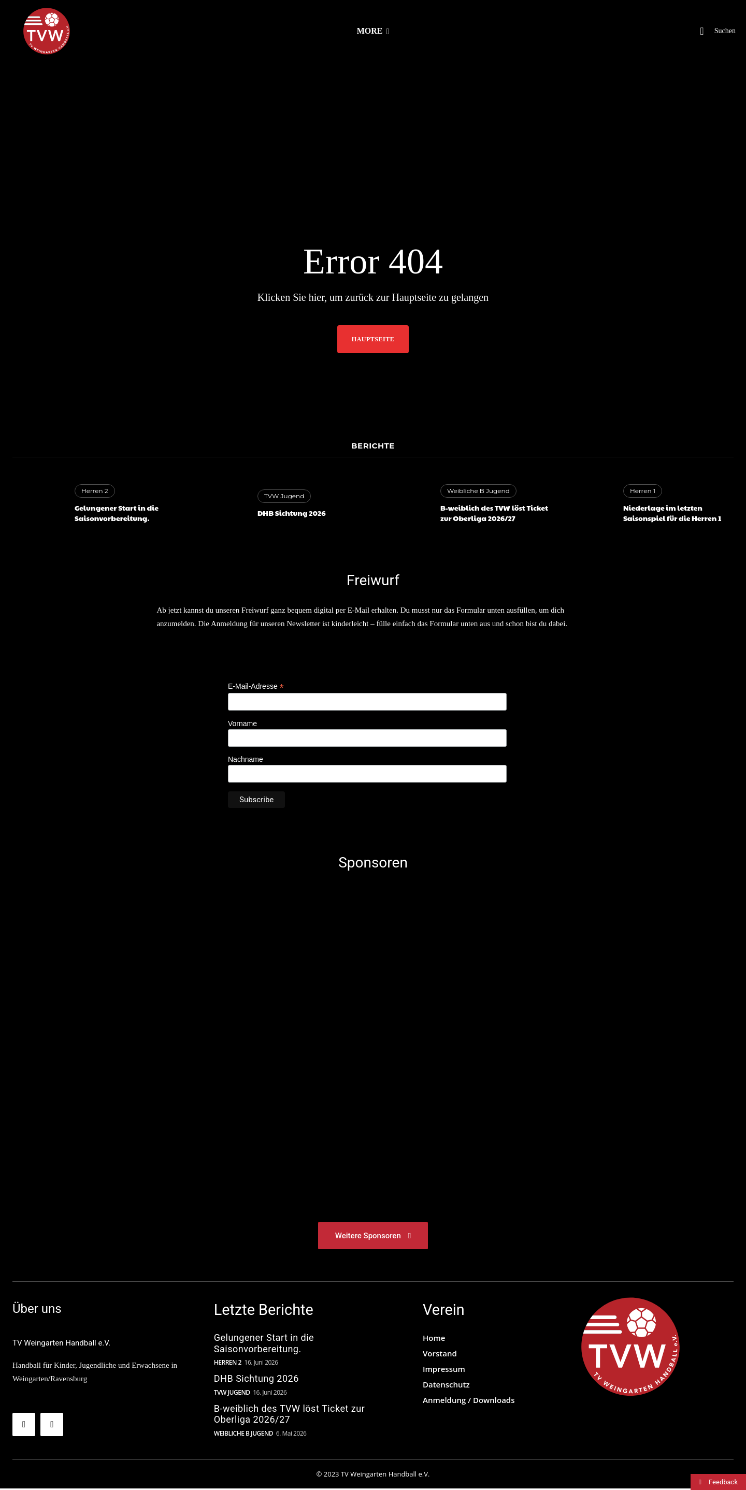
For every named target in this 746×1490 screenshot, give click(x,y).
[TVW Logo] (630, 1348)
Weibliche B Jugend (478, 491)
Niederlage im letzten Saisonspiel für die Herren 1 (673, 512)
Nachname (245, 759)
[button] (713, 31)
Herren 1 (642, 491)
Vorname (242, 723)
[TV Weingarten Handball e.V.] (46, 31)
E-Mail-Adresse (256, 686)
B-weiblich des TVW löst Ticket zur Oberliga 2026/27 (494, 512)
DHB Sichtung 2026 (291, 513)
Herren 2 (94, 491)
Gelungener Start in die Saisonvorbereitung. (117, 512)
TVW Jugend (284, 496)
